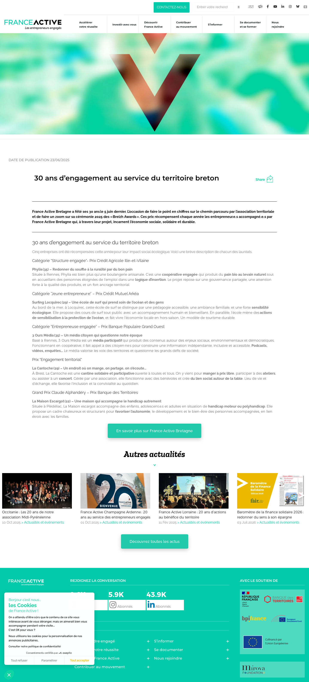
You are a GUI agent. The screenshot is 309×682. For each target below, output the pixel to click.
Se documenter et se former (248, 24)
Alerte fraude (23, 625)
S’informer (213, 25)
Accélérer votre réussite (86, 24)
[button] (268, 178)
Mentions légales (26, 635)
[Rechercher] (239, 7)
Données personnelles (32, 645)
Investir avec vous (122, 25)
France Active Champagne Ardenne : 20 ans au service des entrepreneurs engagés (115, 514)
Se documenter (169, 650)
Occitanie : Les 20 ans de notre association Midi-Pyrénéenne (28, 514)
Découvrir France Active (151, 24)
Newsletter (20, 605)
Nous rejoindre (275, 24)
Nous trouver (22, 595)
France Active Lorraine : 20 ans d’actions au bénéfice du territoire (192, 514)
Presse (15, 615)
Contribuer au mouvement (184, 24)
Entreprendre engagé (95, 641)
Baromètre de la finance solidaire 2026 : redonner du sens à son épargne (270, 514)
